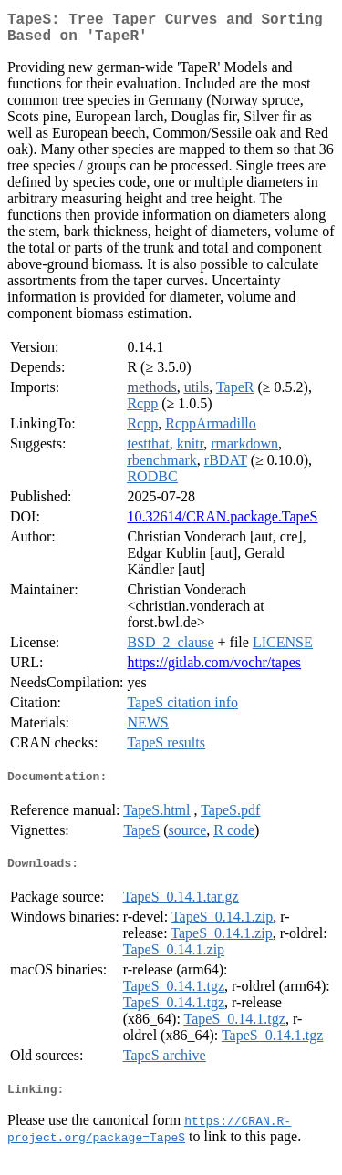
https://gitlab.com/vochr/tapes (214, 669)
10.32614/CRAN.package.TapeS (222, 523)
